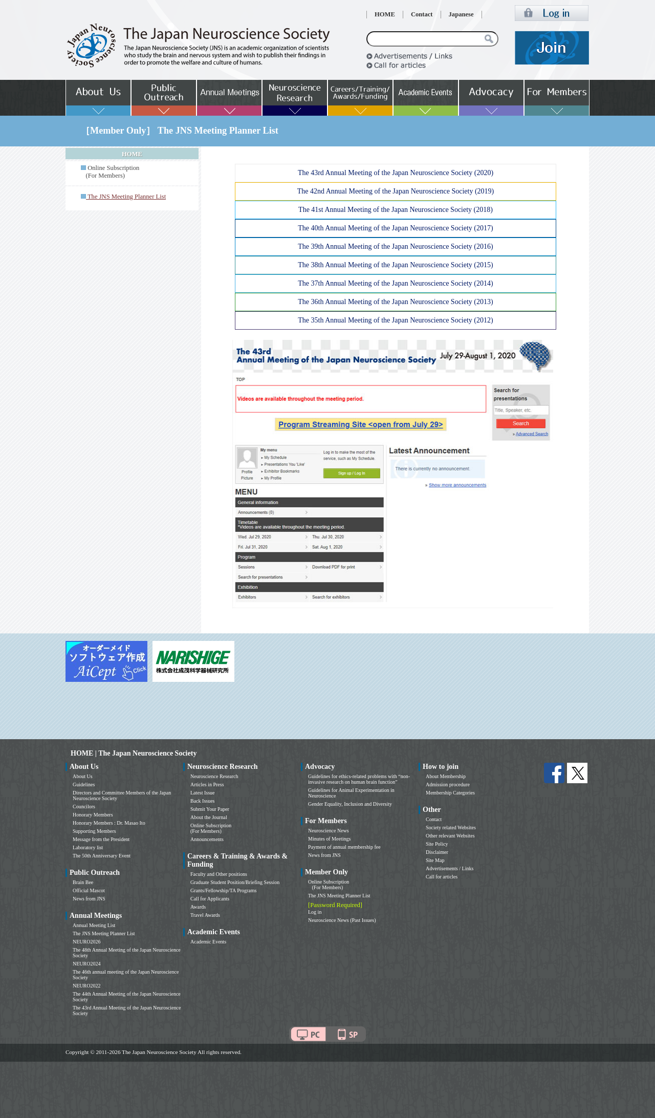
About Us (83, 776)
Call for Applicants (209, 898)
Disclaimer (437, 852)
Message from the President (101, 839)
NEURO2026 (86, 941)
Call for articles (441, 876)
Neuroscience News (328, 830)
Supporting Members (94, 831)
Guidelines (84, 784)
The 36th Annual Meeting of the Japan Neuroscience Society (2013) (395, 302)
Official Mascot (89, 890)
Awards (198, 907)
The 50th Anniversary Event (101, 855)
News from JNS (89, 898)
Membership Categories (450, 792)
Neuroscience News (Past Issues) (342, 920)
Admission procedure (448, 784)
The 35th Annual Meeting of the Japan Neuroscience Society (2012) (395, 320)
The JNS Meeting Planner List (104, 933)
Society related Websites (451, 827)
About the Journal (208, 817)
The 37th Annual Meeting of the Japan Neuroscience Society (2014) (395, 283)
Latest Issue (202, 792)
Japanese (461, 14)
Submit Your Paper (209, 809)
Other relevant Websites (450, 835)
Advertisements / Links (449, 868)
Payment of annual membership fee (344, 847)
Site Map (435, 860)
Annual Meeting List (94, 925)
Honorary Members (93, 815)
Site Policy (437, 844)
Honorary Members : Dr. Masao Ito (109, 823)
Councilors (84, 806)
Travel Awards (205, 915)
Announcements (207, 839)
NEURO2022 (86, 985)
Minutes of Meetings (329, 839)
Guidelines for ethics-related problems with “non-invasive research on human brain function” (359, 779)
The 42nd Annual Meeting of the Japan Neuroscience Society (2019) (395, 191)
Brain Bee (83, 882)
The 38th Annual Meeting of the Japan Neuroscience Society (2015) (395, 265)
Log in (314, 912)
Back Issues (202, 801)
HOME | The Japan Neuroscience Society (133, 753)
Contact (422, 14)
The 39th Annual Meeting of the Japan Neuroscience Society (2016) (395, 246)
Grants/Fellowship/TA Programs (223, 890)
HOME (385, 14)
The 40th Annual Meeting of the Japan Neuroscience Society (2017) (395, 228)
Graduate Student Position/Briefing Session (234, 882)
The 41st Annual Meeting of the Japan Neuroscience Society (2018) (395, 209)
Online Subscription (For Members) (110, 171)
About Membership (446, 776)
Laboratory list (88, 847)
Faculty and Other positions (218, 874)
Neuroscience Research (214, 776)
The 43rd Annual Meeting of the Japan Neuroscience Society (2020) (395, 173)
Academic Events (208, 941)
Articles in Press (207, 784)
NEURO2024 (86, 963)
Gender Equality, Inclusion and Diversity (350, 804)
